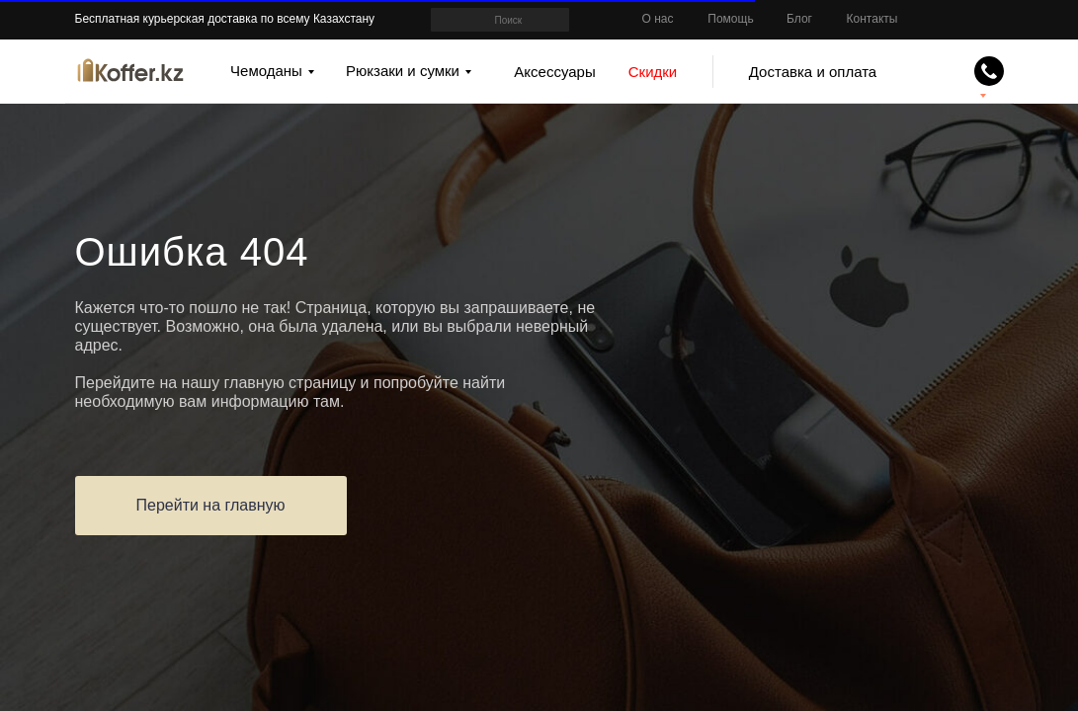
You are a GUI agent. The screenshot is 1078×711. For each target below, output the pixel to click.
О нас (658, 19)
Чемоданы (266, 70)
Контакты (872, 19)
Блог (799, 19)
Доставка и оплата (812, 71)
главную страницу (290, 382)
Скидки (652, 71)
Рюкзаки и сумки (402, 70)
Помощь (730, 19)
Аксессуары (554, 71)
